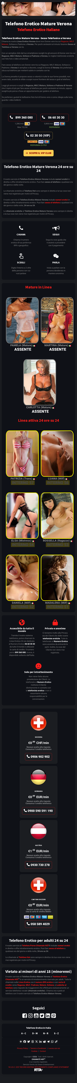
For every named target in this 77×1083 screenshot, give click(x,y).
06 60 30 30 (52, 118)
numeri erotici (61, 200)
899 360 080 (21, 118)
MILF (71, 41)
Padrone (35, 985)
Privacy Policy (22, 1048)
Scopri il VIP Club (37, 153)
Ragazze (65, 41)
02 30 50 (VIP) (37, 136)
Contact (43, 1051)
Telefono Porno (29, 945)
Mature (5, 44)
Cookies (34, 1051)
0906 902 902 (38, 757)
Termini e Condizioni (38, 1048)
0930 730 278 (38, 865)
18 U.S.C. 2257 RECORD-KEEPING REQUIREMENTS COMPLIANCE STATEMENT (38, 1067)
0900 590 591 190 (38, 811)
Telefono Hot (24, 957)
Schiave (50, 985)
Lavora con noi (54, 1048)
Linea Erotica (24, 982)
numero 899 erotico (44, 982)
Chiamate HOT (42, 945)
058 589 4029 (38, 924)
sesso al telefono (52, 202)
